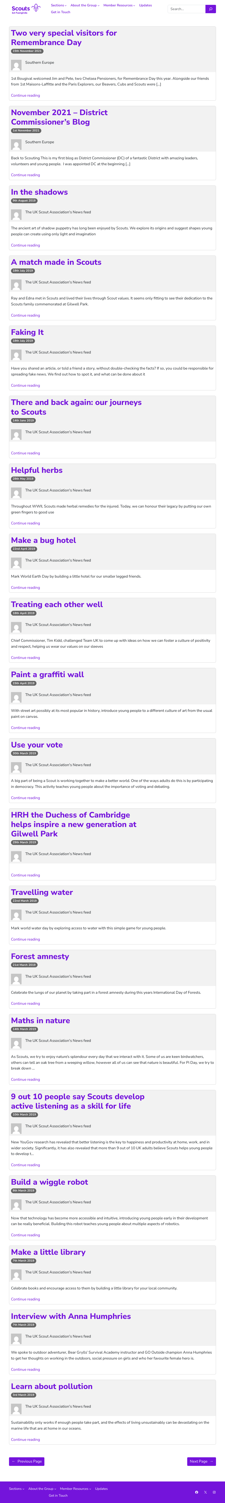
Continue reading (25, 95)
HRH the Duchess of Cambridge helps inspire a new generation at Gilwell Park (73, 824)
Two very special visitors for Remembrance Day (64, 37)
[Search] (210, 9)
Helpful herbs (37, 470)
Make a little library (48, 1252)
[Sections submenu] (66, 5)
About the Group (84, 5)
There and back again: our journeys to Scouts (76, 407)
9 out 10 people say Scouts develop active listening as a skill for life (78, 1101)
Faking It (27, 332)
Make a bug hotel (43, 540)
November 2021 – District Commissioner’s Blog (59, 117)
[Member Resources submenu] (134, 5)
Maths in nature (40, 1020)
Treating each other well (57, 604)
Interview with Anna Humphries (71, 1316)
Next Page (201, 1462)
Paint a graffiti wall (47, 674)
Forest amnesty (40, 956)
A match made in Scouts (56, 262)
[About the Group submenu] (99, 5)
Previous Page (27, 1462)
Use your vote (37, 745)
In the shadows (39, 192)
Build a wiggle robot (49, 1182)
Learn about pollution (52, 1386)
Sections (57, 5)
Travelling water (42, 892)
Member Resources (117, 5)
